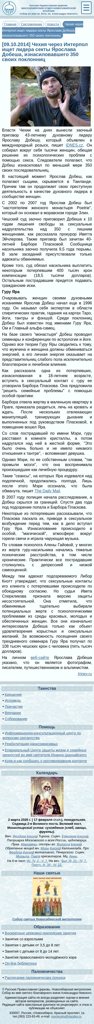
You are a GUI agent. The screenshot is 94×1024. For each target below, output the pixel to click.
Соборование (16, 719)
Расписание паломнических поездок (35, 978)
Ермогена (69, 836)
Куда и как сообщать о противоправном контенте (46, 761)
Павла (35, 856)
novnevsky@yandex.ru (66, 1016)
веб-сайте (40, 657)
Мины (45, 848)
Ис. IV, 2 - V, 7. (37, 861)
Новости (53, 24)
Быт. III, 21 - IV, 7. (74, 861)
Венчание (13, 713)
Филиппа (63, 844)
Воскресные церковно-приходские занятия (40, 933)
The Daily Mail (47, 491)
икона (32, 836)
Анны (73, 856)
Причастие (14, 707)
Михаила (22, 856)
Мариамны (29, 844)
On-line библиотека (21, 963)
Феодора (19, 836)
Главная (10, 24)
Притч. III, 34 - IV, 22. (47, 865)
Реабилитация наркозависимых (31, 744)
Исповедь (13, 701)
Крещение (13, 695)
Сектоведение (31, 24)
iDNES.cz (74, 145)
